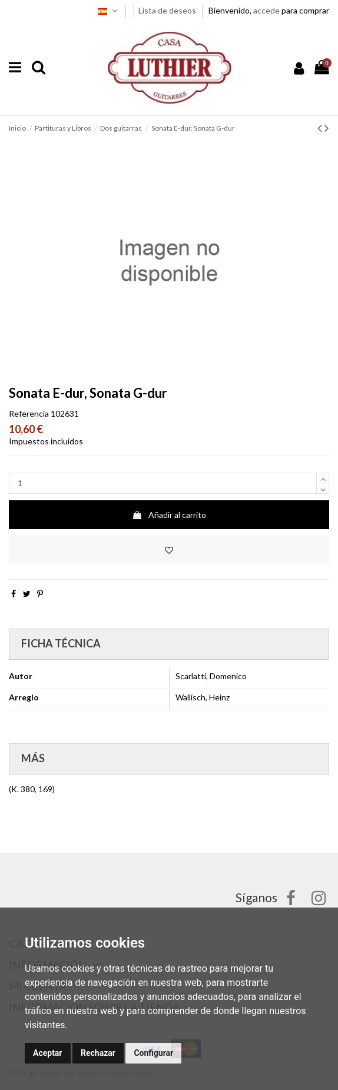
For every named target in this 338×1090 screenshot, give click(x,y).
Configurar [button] (153, 1053)
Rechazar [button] (98, 1053)
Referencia (29, 413)
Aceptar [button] (47, 1053)
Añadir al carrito (169, 515)
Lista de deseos (168, 10)
